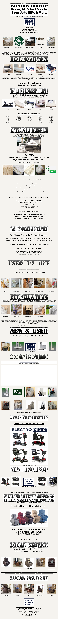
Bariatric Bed (51, 74)
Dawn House (40, 109)
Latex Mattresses (21, 187)
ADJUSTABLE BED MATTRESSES (29, 30)
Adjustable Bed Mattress (51, 47)
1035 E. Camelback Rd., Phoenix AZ (25, 252)
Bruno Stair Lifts (28, 291)
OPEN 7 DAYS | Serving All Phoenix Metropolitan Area (29, 363)
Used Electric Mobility (29, 486)
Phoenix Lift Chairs (40, 595)
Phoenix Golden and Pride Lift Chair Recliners (29, 506)
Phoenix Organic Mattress (19, 47)
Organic (40, 118)
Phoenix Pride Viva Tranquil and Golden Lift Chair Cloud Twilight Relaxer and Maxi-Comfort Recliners (29, 492)
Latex (40, 119)
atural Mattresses (40, 44)
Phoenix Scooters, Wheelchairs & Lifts (29, 424)
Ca (41, 214)
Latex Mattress (30, 54)
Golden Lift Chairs (18, 569)
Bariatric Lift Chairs (51, 569)
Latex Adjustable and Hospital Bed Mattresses (29, 181)
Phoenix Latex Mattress (29, 47)
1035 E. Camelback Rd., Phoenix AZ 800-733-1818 (29, 608)
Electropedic (51, 109)
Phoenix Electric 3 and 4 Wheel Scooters (29, 465)
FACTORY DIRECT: (29, 28)
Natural (40, 117)
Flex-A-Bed (8, 74)
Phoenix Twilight (29, 568)
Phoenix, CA (30, 74)
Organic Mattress (45, 54)
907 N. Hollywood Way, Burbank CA (29, 202)
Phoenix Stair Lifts (16, 291)
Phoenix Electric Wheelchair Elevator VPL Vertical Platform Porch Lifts (29, 325)
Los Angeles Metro (33, 214)
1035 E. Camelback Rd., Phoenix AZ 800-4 (27, 362)
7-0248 (37, 362)
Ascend (8, 109)
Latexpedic (40, 47)
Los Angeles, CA (18, 74)
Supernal (18, 109)
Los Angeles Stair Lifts (39, 291)
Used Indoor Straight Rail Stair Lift (22, 300)
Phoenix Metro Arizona (23, 216)
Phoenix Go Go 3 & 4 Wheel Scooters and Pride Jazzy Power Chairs (29, 412)
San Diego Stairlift (28, 316)
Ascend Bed (29, 118)
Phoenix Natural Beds (7, 47)
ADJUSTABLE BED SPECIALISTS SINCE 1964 (29, 114)
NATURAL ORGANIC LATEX (29, 29)
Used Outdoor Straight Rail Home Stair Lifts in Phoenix (29, 269)
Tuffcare (29, 109)
